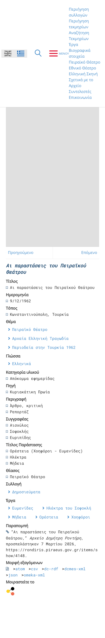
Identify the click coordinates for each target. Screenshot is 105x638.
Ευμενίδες (22, 508)
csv (34, 568)
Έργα (73, 44)
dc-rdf (51, 568)
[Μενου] (57, 53)
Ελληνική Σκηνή (83, 74)
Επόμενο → (91, 252)
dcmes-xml (75, 568)
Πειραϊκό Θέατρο (84, 62)
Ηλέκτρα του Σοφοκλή (68, 508)
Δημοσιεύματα (26, 491)
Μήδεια (19, 517)
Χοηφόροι (80, 517)
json (13, 575)
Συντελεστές (80, 91)
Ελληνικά (21, 363)
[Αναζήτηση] (38, 53)
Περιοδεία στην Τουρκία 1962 (44, 347)
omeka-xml (34, 575)
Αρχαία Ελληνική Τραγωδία (40, 338)
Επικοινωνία (80, 97)
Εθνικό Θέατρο (82, 68)
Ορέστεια (48, 517)
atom (20, 568)
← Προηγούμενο (18, 252)
